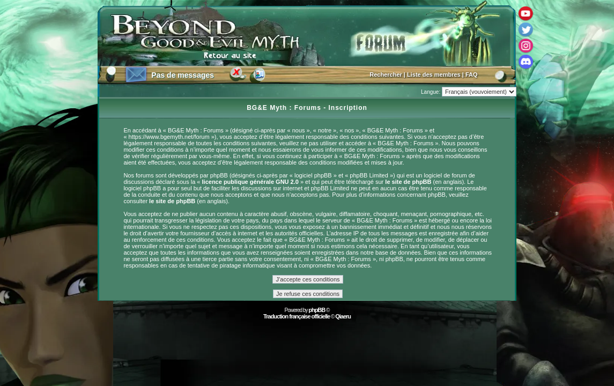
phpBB (316, 310)
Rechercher (385, 74)
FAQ (471, 74)
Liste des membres (434, 74)
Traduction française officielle (296, 316)
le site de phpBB (408, 182)
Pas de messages (182, 75)
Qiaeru (343, 316)
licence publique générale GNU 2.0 (250, 182)
